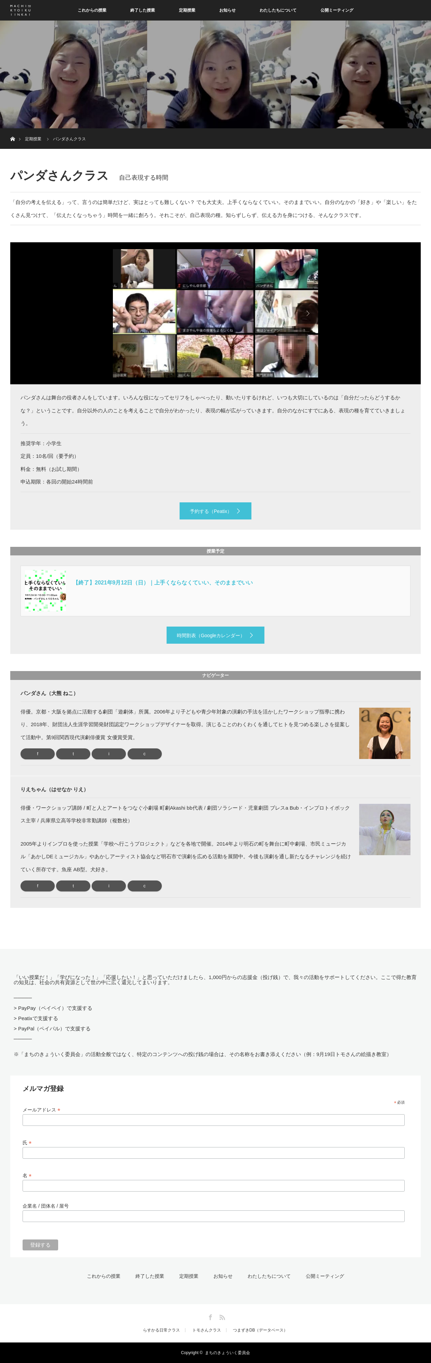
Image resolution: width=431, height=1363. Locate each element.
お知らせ (227, 10)
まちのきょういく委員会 (227, 1352)
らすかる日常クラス (161, 1330)
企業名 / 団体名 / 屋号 (46, 1206)
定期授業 (187, 10)
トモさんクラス (206, 1330)
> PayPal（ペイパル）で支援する (52, 1028)
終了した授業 (142, 10)
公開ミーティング (337, 10)
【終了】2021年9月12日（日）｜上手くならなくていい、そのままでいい (163, 583)
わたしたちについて (278, 10)
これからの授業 (92, 10)
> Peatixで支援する (36, 1018)
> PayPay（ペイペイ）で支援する (53, 1008)
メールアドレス (41, 1110)
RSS (221, 1316)
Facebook (210, 1316)
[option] (215, 313)
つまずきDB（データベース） (260, 1330)
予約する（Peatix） (211, 511)
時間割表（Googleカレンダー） (211, 635)
